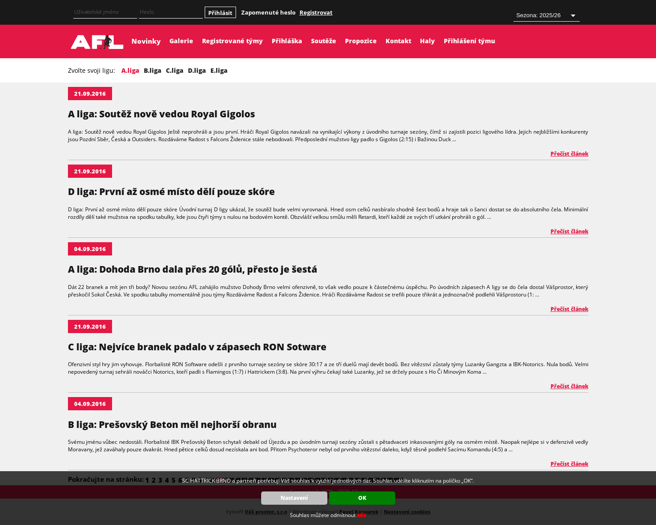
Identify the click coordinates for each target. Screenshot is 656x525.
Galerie (181, 41)
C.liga (175, 70)
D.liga (197, 70)
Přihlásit (220, 13)
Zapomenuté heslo (268, 12)
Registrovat (316, 12)
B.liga (152, 70)
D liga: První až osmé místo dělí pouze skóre (171, 191)
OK (362, 498)
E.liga (219, 70)
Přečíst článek (570, 154)
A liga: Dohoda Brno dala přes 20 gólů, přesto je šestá (192, 269)
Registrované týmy (232, 41)
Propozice (361, 41)
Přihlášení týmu (469, 41)
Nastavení (294, 498)
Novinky (146, 41)
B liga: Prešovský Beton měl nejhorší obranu (172, 424)
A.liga (130, 70)
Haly (427, 41)
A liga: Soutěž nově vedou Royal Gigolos (161, 114)
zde (361, 515)
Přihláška (287, 41)
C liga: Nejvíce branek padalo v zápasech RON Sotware (197, 347)
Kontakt (398, 41)
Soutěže (323, 41)
